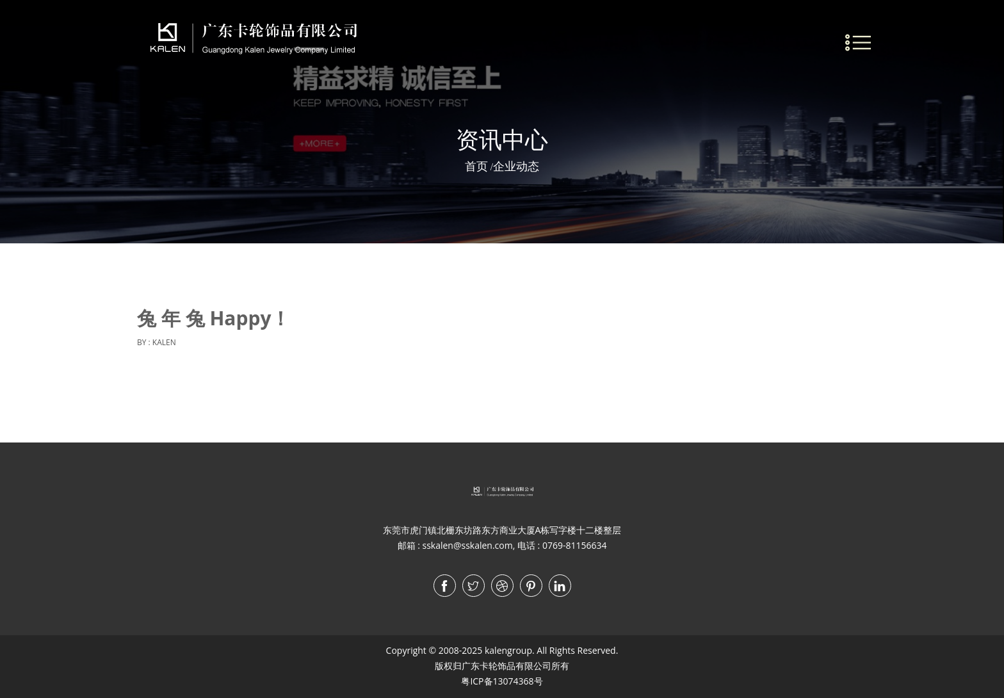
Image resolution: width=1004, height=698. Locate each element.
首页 (476, 166)
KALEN (164, 342)
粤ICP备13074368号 (501, 681)
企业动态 (516, 166)
